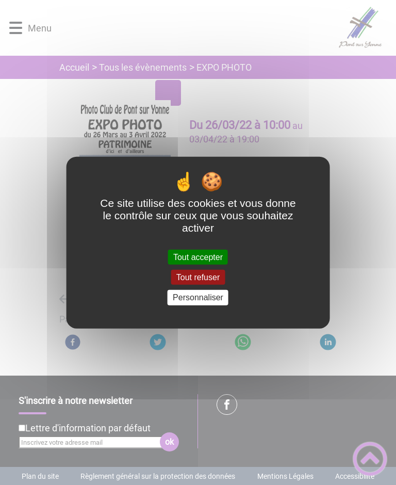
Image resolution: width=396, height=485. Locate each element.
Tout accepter (198, 257)
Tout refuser (198, 277)
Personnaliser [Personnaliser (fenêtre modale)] (198, 297)
